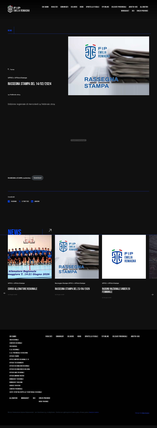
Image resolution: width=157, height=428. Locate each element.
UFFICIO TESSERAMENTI (16, 363)
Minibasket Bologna (15, 382)
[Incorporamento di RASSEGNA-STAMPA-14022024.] (78, 140)
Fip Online (105, 7)
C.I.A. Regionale (14, 350)
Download (37, 178)
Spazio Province (142, 11)
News (81, 7)
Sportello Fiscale (92, 7)
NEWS (10, 30)
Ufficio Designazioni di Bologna (19, 369)
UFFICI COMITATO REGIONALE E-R (19, 359)
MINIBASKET (125, 11)
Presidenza (13, 346)
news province (43, 402)
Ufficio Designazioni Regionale (19, 366)
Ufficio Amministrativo (16, 376)
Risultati (54, 7)
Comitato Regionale (15, 343)
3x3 (133, 11)
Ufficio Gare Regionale (16, 373)
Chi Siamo (45, 7)
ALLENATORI (144, 7)
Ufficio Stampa (14, 356)
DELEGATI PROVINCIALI (119, 7)
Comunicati (64, 7)
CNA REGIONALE (14, 340)
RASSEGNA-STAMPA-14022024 (19, 178)
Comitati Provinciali (15, 389)
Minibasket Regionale (16, 379)
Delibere (74, 7)
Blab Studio (145, 413)
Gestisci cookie (94, 412)
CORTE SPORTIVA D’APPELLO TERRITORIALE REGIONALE (25, 392)
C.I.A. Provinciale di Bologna (18, 353)
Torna (11, 69)
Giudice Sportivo (14, 386)
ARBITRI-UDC (133, 7)
